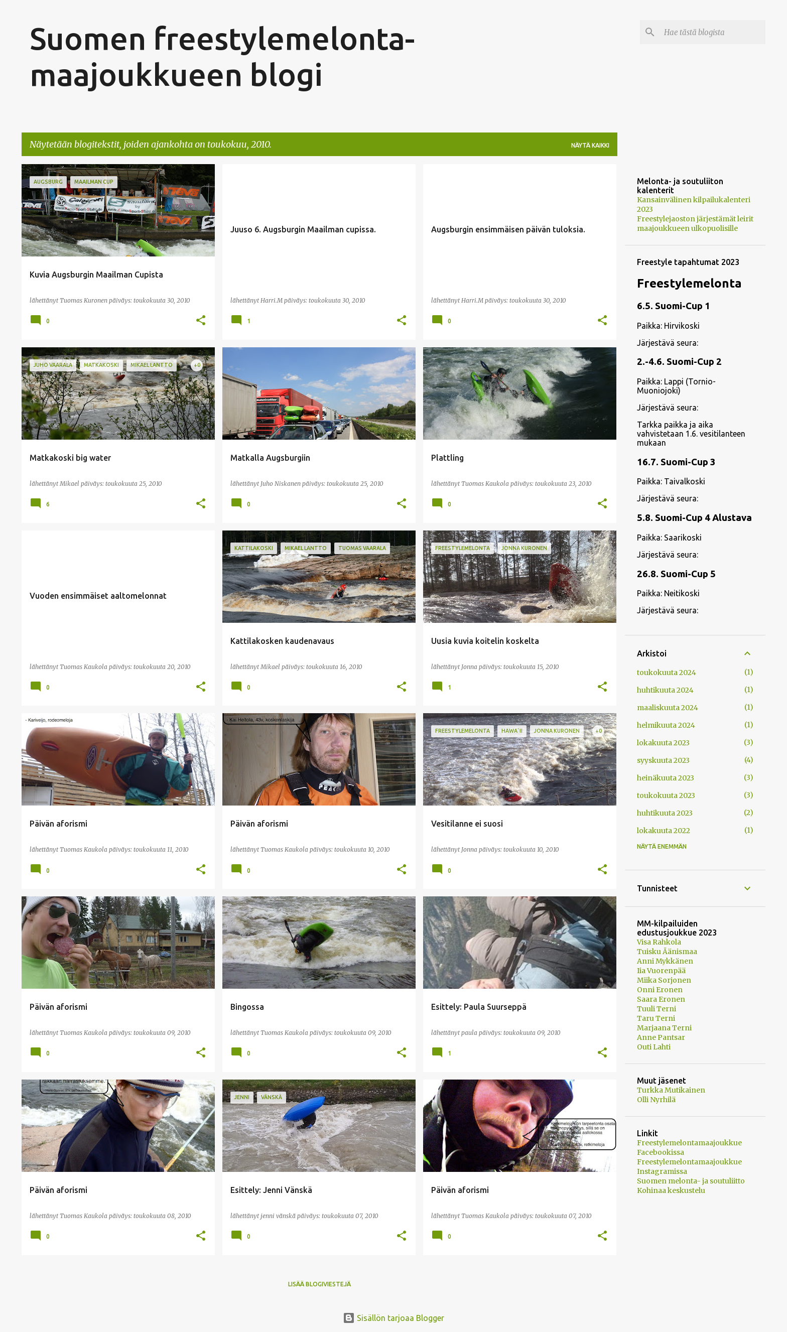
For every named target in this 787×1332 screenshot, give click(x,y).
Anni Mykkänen (665, 961)
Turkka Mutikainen (671, 1090)
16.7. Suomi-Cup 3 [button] (676, 462)
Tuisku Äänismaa (667, 951)
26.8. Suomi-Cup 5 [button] (676, 574)
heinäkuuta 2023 (665, 777)
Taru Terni (656, 1018)
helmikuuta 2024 (666, 725)
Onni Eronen (660, 989)
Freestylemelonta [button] (689, 283)
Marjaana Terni (664, 1027)
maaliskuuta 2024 (667, 707)
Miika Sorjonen (664, 980)
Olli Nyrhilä (656, 1099)
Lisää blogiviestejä (319, 1284)
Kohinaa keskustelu (671, 1190)
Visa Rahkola (659, 942)
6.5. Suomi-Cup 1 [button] (673, 306)
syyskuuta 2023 (663, 760)
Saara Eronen (661, 999)
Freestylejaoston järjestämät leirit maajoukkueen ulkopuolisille (695, 223)
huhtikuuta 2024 (665, 690)
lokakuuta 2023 (663, 742)
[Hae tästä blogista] (712, 32)
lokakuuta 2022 (663, 830)
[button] (201, 321)
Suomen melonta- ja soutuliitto (691, 1180)
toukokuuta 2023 (666, 795)
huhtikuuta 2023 (665, 813)
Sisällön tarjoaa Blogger (393, 1317)
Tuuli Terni (656, 1008)
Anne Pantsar (661, 1037)
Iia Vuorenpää (661, 970)
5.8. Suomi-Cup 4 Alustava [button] (694, 517)
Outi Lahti (654, 1046)
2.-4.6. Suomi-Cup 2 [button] (679, 361)
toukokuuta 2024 (666, 672)
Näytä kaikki (590, 145)
